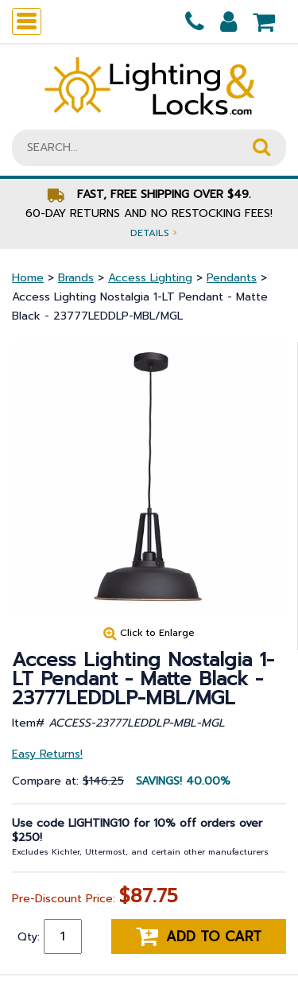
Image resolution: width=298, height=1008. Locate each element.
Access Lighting (150, 277)
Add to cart (198, 936)
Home (28, 277)
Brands (76, 277)
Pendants (232, 277)
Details (153, 232)
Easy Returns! (47, 754)
